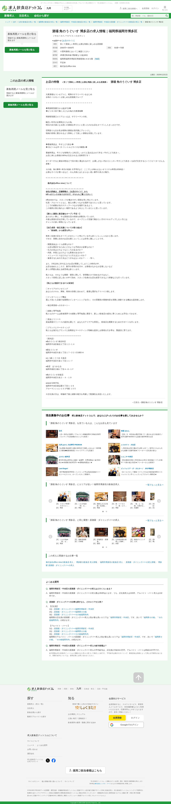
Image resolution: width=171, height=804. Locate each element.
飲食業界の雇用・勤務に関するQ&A (82, 723)
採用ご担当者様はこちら (87, 770)
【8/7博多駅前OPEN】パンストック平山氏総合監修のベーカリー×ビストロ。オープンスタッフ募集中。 (79, 473)
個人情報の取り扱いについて (52, 781)
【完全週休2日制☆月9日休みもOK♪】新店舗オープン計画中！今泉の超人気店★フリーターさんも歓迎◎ (142, 461)
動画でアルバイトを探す (36, 717)
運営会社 (30, 754)
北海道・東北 (89, 689)
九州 (14, 22)
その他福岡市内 (63, 640)
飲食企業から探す (34, 712)
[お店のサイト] (68, 41)
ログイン (135, 718)
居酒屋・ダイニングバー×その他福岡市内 (71, 615)
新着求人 (9, 15)
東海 (72, 689)
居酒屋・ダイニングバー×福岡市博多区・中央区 (74, 609)
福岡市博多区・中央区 (119, 617)
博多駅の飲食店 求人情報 (86, 562)
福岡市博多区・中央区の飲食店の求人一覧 (75, 22)
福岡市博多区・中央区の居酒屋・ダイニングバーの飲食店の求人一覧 (117, 22)
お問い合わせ (32, 749)
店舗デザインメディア (44, 795)
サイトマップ (69, 781)
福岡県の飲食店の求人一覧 (48, 22)
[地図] (97, 59)
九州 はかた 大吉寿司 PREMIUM (70, 445)
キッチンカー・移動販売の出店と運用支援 (104, 793)
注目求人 (24, 15)
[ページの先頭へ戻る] (138, 677)
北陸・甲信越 (102, 689)
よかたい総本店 (64, 457)
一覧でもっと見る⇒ (154, 485)
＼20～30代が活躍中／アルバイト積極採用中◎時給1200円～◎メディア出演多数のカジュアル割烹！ (80, 435)
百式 (60, 431)
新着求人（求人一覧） (35, 704)
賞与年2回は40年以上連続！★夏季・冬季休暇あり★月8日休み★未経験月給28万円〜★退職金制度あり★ (79, 461)
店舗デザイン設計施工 (90, 790)
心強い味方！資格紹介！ (77, 718)
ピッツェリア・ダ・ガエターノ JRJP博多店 (137, 468)
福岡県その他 (149, 617)
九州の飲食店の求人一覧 (27, 22)
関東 (59, 689)
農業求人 (64, 795)
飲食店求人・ (117, 790)
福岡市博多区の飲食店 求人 (111, 562)
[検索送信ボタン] (167, 16)
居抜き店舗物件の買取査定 (67, 793)
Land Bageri (63, 468)
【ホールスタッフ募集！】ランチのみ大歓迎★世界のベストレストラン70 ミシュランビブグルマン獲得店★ (141, 473)
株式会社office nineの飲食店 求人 (59, 562)
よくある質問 (42, 745)
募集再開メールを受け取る (22, 50)
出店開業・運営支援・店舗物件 (60, 790)
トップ (7, 22)
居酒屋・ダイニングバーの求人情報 (140, 562)
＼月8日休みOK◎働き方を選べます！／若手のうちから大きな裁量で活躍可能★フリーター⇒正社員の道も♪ (141, 449)
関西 (65, 689)
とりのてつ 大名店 (128, 445)
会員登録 (117, 718)
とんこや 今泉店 (127, 457)
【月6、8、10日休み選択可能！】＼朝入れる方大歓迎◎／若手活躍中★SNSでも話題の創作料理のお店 (142, 435)
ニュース (30, 745)
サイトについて (33, 741)
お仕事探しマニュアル (76, 714)
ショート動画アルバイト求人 (88, 795)
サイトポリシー (33, 781)
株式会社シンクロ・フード (103, 783)
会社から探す (41, 15)
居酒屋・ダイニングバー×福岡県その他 (70, 612)
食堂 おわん (125, 431)
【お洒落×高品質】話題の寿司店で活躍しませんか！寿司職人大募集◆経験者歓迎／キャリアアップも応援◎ (80, 449)
